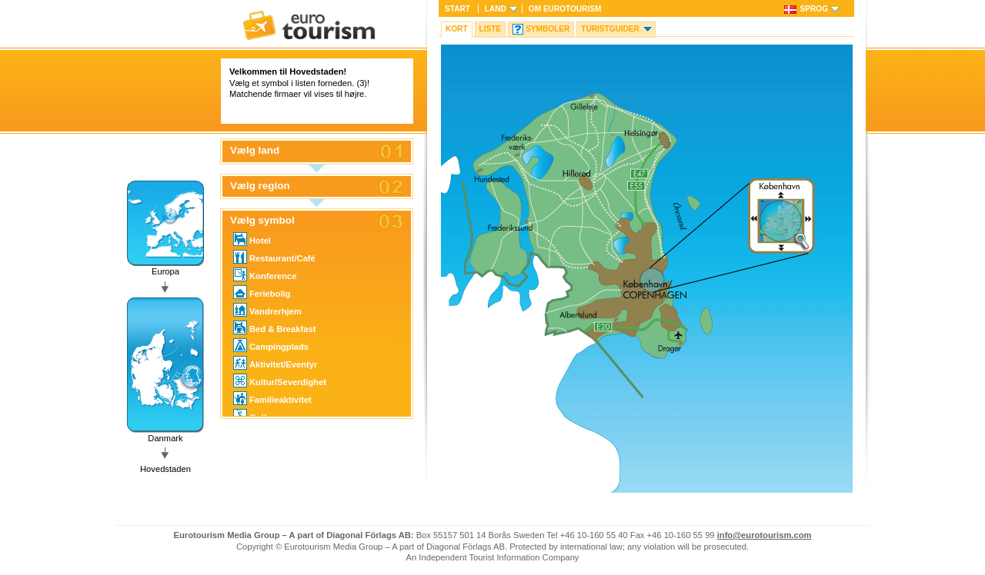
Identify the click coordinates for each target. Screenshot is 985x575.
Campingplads (271, 345)
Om (565, 9)
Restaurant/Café (274, 257)
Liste (490, 29)
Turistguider (610, 29)
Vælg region (260, 186)
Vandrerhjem (267, 310)
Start (457, 9)
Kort (457, 29)
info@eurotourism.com (764, 535)
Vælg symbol (262, 220)
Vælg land (254, 150)
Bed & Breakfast (274, 327)
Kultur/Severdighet (279, 380)
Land (495, 9)
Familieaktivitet (272, 398)
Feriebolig (261, 292)
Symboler (547, 29)
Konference (265, 274)
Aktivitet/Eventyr (275, 363)
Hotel (252, 239)
